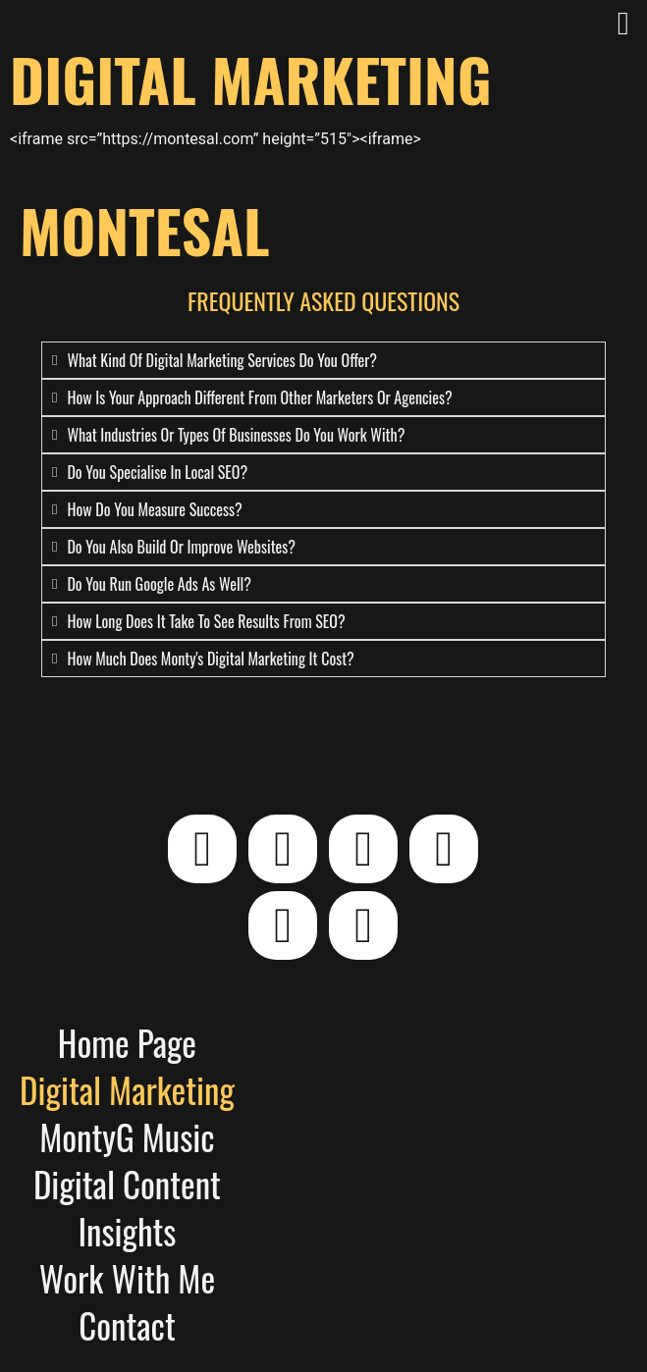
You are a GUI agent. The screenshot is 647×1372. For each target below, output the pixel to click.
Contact (127, 1324)
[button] (623, 24)
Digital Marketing (127, 1089)
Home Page (127, 1042)
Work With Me (127, 1277)
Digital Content (127, 1183)
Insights (127, 1230)
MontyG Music (127, 1136)
